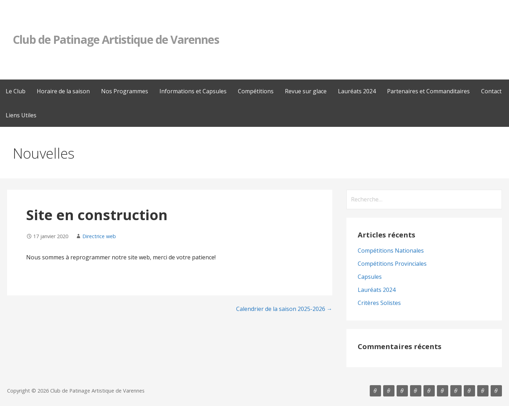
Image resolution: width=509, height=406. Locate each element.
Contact (491, 91)
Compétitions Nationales (391, 250)
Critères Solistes (379, 303)
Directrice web (99, 236)
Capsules (370, 277)
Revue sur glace (306, 91)
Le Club (15, 91)
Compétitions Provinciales (392, 263)
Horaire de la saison (63, 91)
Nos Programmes (124, 91)
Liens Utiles (21, 115)
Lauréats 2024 (357, 91)
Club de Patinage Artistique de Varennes (116, 39)
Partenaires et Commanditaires (428, 91)
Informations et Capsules (193, 91)
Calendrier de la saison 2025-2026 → (284, 309)
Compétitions (256, 91)
